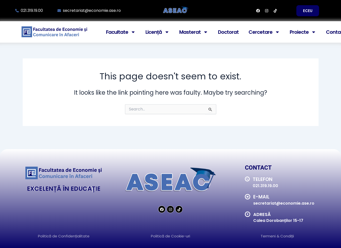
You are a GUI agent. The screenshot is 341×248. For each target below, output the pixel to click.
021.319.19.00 (265, 186)
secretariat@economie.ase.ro (283, 203)
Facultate (121, 32)
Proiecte (303, 32)
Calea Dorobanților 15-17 (278, 220)
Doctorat (228, 32)
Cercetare (264, 32)
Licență (157, 32)
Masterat (193, 32)
